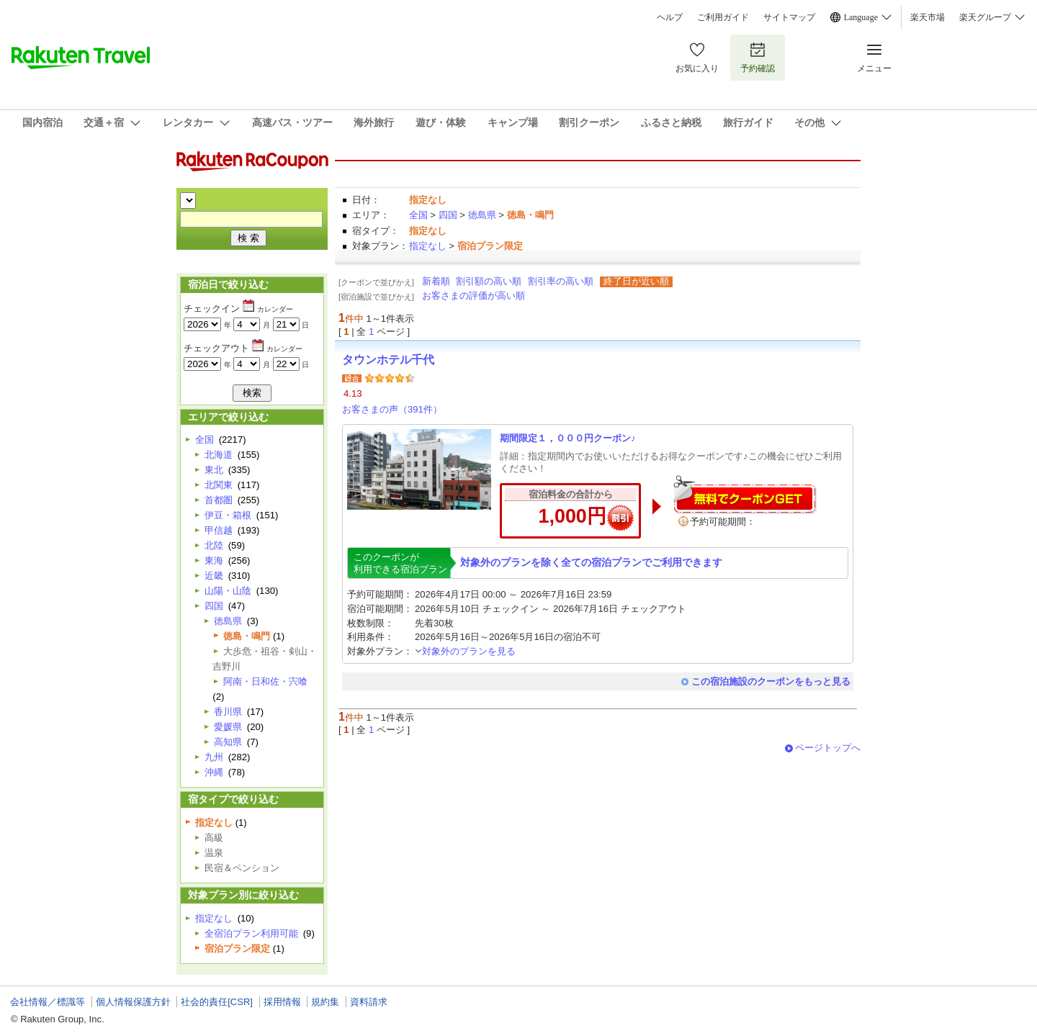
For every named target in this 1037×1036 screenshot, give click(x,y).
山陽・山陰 (228, 590)
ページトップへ (828, 747)
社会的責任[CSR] (217, 1001)
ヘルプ (670, 17)
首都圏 (219, 500)
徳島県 (482, 215)
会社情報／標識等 (47, 1001)
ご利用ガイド (723, 17)
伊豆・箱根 (228, 515)
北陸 (214, 545)
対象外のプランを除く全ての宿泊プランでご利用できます (591, 562)
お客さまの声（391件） (392, 409)
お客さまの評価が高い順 (473, 295)
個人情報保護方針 (133, 1001)
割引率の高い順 (560, 281)
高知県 (228, 742)
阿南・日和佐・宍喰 (265, 681)
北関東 (219, 484)
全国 (418, 215)
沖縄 (214, 772)
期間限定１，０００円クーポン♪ (568, 438)
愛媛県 (228, 726)
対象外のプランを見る (465, 651)
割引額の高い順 (488, 281)
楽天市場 (927, 17)
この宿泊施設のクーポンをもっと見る (770, 681)
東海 (214, 560)
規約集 (325, 1001)
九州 (214, 757)
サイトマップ (789, 17)
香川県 (228, 711)
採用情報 (282, 1001)
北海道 (219, 454)
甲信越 (219, 530)
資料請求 (368, 1001)
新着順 (436, 281)
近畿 (214, 575)
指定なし (427, 245)
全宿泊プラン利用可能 (251, 933)
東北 (214, 469)
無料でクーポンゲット (745, 494)
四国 (448, 215)
